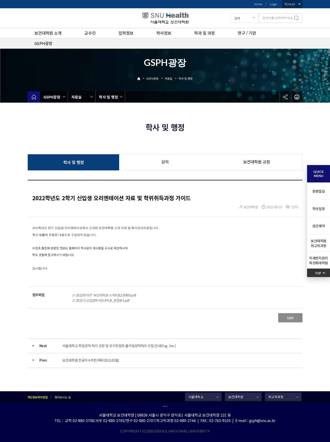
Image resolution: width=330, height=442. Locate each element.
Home (258, 4)
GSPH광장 (43, 43)
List (290, 317)
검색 (237, 18)
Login (273, 4)
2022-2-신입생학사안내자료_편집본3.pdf (102, 300)
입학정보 (125, 33)
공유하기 (285, 97)
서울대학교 (195, 396)
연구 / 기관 (247, 33)
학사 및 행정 (185, 78)
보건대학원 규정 (256, 162)
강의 (165, 162)
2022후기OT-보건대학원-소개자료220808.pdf (106, 295)
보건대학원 (235, 396)
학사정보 (163, 33)
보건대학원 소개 (47, 33)
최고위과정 (275, 396)
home (34, 97)
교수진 (90, 33)
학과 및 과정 (204, 33)
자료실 (168, 78)
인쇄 (296, 97)
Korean (290, 4)
